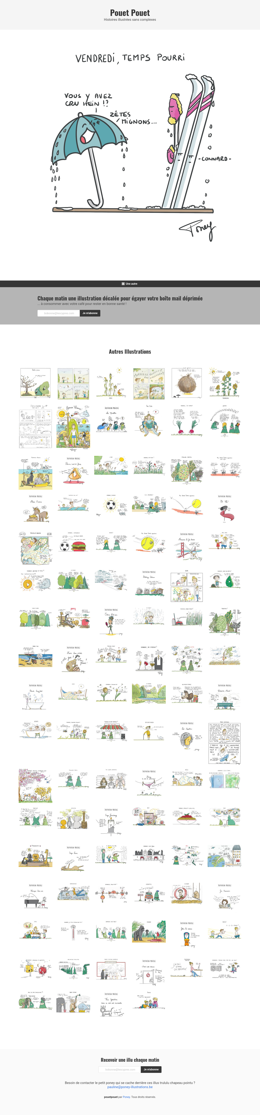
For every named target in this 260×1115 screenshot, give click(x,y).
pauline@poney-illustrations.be (130, 1087)
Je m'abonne (90, 313)
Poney (126, 1097)
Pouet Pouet (130, 12)
